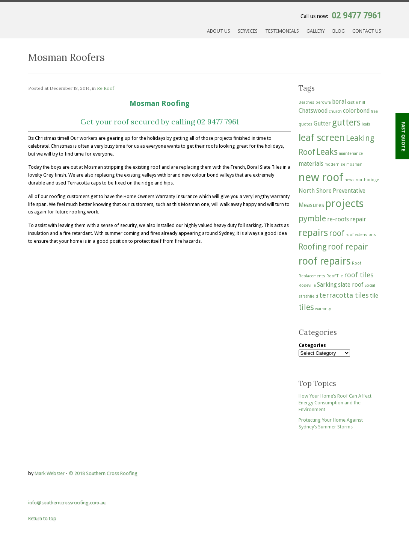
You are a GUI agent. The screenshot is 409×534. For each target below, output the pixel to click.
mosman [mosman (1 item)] (354, 164)
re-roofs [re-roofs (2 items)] (338, 219)
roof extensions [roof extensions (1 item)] (361, 234)
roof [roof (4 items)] (336, 233)
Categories (312, 345)
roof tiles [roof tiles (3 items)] (359, 275)
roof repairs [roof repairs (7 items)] (325, 261)
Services (248, 31)
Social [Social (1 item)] (369, 285)
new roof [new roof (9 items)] (321, 177)
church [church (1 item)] (335, 111)
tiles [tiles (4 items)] (306, 307)
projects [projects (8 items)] (344, 203)
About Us (218, 31)
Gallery (315, 31)
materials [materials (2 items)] (311, 163)
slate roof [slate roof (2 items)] (350, 284)
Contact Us (366, 31)
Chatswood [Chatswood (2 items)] (313, 110)
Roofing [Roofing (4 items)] (313, 246)
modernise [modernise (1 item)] (334, 164)
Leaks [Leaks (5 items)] (327, 152)
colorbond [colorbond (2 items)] (356, 110)
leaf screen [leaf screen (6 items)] (322, 137)
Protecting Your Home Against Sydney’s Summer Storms (331, 423)
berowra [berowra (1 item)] (323, 102)
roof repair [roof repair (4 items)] (348, 246)
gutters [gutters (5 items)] (346, 122)
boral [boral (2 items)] (339, 101)
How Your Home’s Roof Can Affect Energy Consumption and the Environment (335, 402)
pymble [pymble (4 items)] (312, 218)
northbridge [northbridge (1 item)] (367, 179)
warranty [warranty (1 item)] (323, 308)
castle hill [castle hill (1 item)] (356, 102)
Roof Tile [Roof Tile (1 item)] (334, 276)
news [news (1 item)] (349, 179)
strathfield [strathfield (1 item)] (308, 296)
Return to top (42, 518)
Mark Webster (50, 473)
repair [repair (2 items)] (358, 219)
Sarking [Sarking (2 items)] (327, 284)
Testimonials (282, 31)
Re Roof (105, 88)
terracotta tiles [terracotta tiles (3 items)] (344, 295)
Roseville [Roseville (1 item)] (307, 285)
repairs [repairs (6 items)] (313, 232)
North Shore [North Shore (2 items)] (315, 191)
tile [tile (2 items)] (374, 295)
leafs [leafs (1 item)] (366, 124)
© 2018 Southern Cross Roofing (103, 473)
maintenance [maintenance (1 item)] (351, 153)
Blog (338, 31)
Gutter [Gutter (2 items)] (322, 123)
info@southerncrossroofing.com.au (67, 502)
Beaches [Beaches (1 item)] (306, 102)
